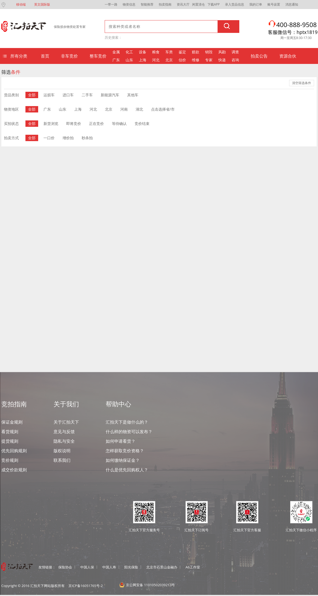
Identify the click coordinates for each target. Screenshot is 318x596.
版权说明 (62, 451)
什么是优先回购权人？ (127, 470)
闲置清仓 (198, 4)
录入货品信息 (234, 4)
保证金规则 (12, 422)
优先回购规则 (14, 451)
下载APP (213, 4)
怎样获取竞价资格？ (125, 451)
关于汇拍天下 (66, 422)
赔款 (195, 51)
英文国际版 (42, 4)
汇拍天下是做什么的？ (127, 422)
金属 (116, 51)
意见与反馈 (64, 431)
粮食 (156, 51)
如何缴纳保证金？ (123, 460)
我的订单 (255, 4)
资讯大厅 (183, 4)
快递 (222, 59)
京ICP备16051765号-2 (85, 585)
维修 (195, 59)
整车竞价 (98, 56)
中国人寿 (109, 567)
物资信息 (129, 4)
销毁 (209, 51)
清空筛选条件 (301, 83)
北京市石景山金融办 (161, 567)
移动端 (21, 4)
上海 (142, 59)
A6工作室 (193, 567)
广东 (116, 59)
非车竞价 (69, 56)
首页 (45, 56)
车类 (169, 51)
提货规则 (9, 441)
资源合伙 (287, 56)
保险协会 (65, 567)
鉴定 (182, 51)
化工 (129, 51)
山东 (129, 59)
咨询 (235, 59)
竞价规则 (9, 460)
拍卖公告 (259, 56)
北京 (169, 59)
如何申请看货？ (120, 441)
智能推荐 (147, 4)
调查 (235, 51)
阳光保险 (131, 567)
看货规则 (9, 431)
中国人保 (87, 567)
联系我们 (62, 460)
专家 (209, 59)
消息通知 (291, 4)
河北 (156, 59)
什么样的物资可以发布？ (129, 431)
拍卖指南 (165, 4)
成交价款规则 (14, 470)
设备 (142, 51)
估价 (182, 59)
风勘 (222, 51)
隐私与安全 (64, 441)
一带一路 (111, 4)
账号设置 (273, 4)
